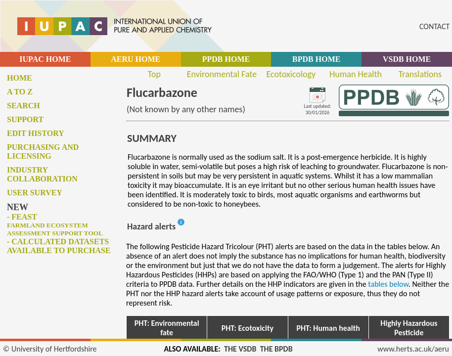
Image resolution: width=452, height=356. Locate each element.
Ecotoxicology (291, 74)
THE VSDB (240, 349)
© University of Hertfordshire (50, 349)
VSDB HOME (407, 59)
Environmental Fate (222, 74)
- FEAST (55, 225)
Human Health (355, 74)
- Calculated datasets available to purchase (59, 246)
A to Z (20, 92)
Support (25, 119)
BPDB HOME (316, 59)
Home (19, 78)
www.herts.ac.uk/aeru (413, 349)
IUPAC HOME (45, 59)
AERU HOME (135, 59)
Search (23, 105)
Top (154, 74)
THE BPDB (276, 349)
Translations (420, 74)
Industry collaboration (42, 174)
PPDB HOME (226, 59)
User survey (34, 192)
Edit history (35, 133)
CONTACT (434, 26)
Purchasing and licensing (43, 151)
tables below (388, 284)
